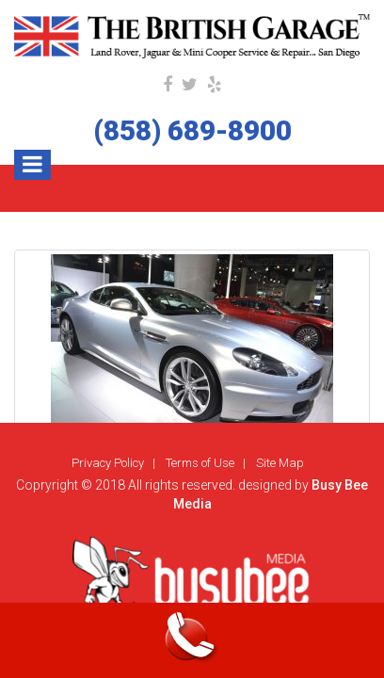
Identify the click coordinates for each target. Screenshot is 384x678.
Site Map (280, 463)
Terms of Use (200, 463)
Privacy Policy (108, 463)
